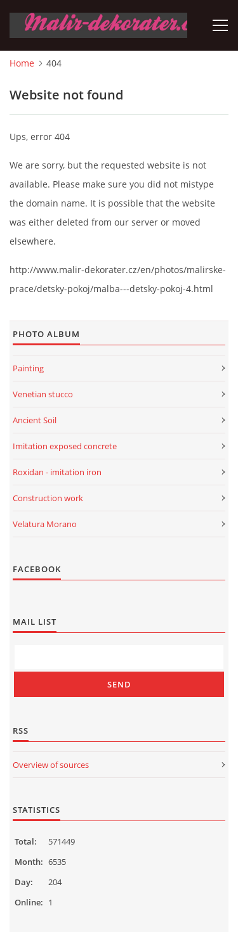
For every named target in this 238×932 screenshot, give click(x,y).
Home (22, 63)
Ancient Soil (34, 420)
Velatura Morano (45, 524)
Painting (28, 368)
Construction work (48, 498)
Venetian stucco (43, 394)
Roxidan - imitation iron (57, 472)
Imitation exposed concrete (65, 446)
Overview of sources (51, 764)
